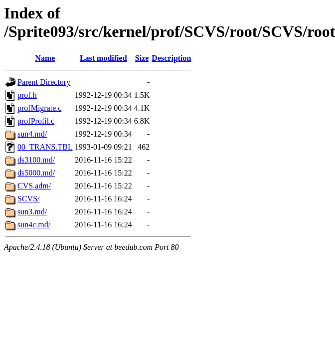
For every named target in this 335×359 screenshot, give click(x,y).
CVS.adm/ (34, 185)
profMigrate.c (39, 108)
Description (171, 58)
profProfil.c (35, 121)
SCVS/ (28, 198)
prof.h (27, 95)
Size (142, 58)
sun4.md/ (32, 134)
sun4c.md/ (33, 224)
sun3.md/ (32, 211)
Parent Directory (43, 82)
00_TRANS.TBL (45, 147)
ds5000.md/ (36, 173)
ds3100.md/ (36, 160)
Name (45, 58)
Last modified (103, 58)
